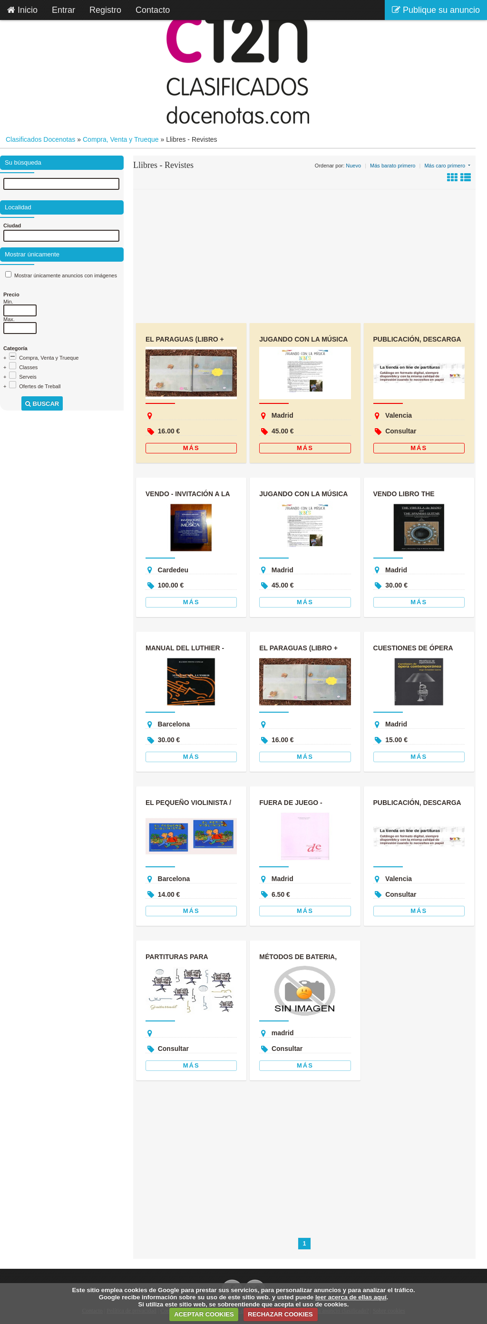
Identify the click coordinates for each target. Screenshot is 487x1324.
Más (191, 447)
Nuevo (353, 165)
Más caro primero (444, 165)
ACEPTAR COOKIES (204, 1314)
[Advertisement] (304, 256)
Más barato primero (392, 165)
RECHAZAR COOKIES (280, 1314)
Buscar (42, 403)
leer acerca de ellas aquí (351, 1297)
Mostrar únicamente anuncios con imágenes (65, 275)
